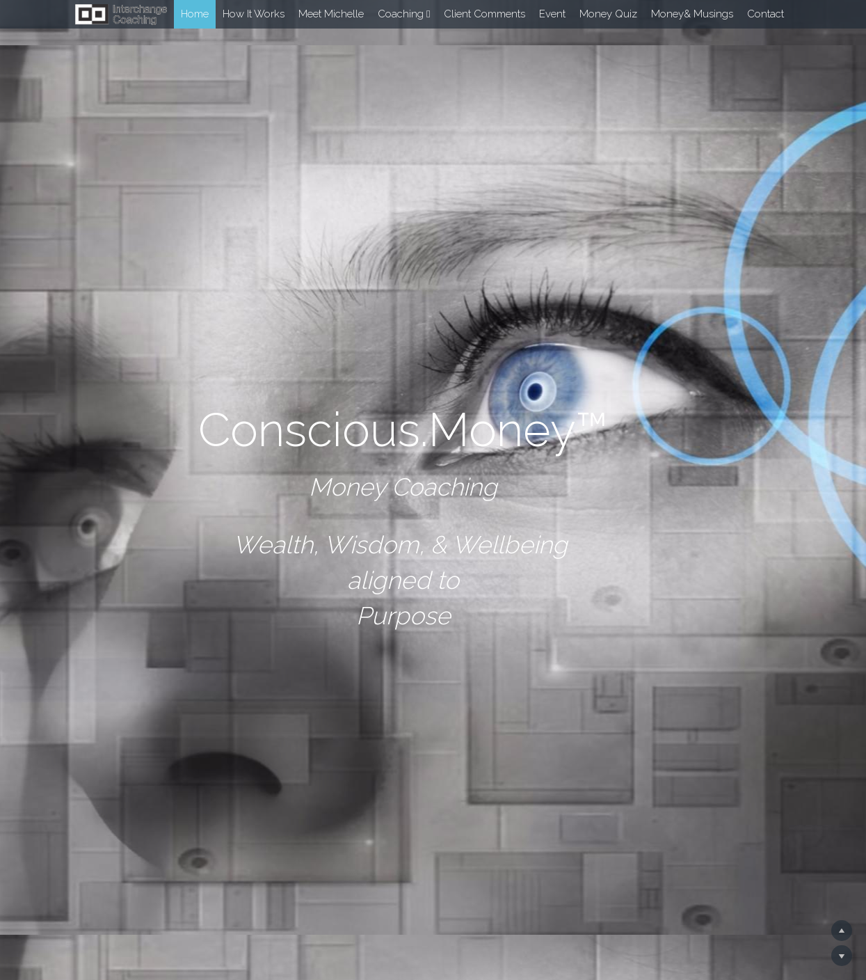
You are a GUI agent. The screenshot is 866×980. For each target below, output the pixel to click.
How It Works (253, 14)
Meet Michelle (331, 14)
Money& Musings (692, 14)
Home (195, 14)
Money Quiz (608, 14)
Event (552, 14)
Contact (765, 14)
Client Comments (484, 14)
